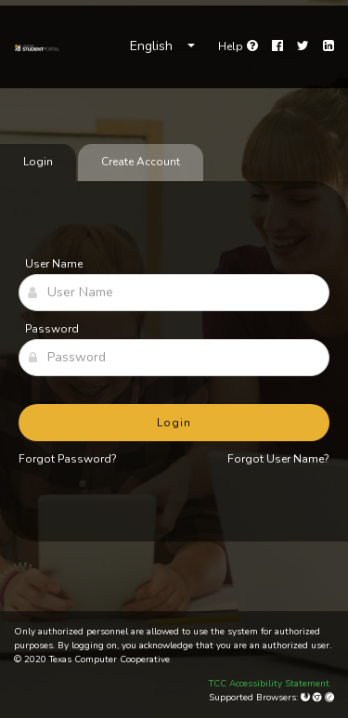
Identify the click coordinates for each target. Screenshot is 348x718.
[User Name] (174, 292)
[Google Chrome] (319, 697)
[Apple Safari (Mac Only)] (329, 697)
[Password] (174, 357)
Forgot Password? (68, 458)
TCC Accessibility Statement (269, 683)
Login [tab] (38, 161)
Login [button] (174, 422)
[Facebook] (277, 46)
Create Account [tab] (140, 161)
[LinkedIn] (328, 46)
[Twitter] (303, 46)
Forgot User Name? (278, 458)
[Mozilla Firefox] (307, 697)
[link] (37, 46)
